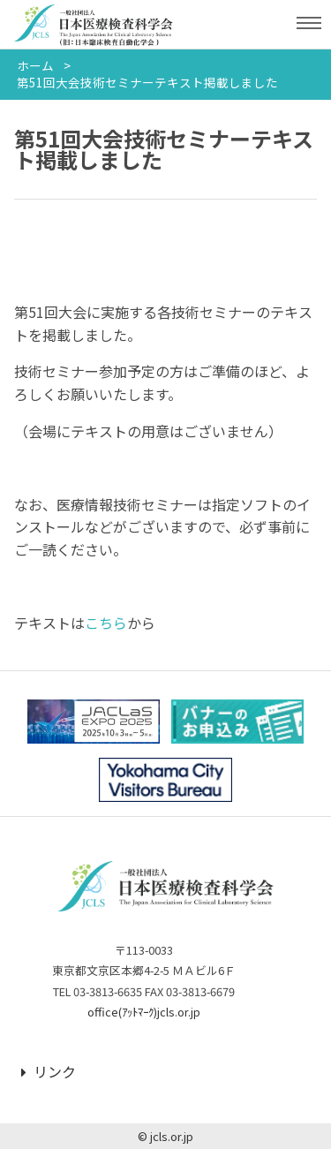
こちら (106, 622)
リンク (48, 1071)
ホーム (35, 65)
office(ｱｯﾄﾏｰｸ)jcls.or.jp (143, 1011)
